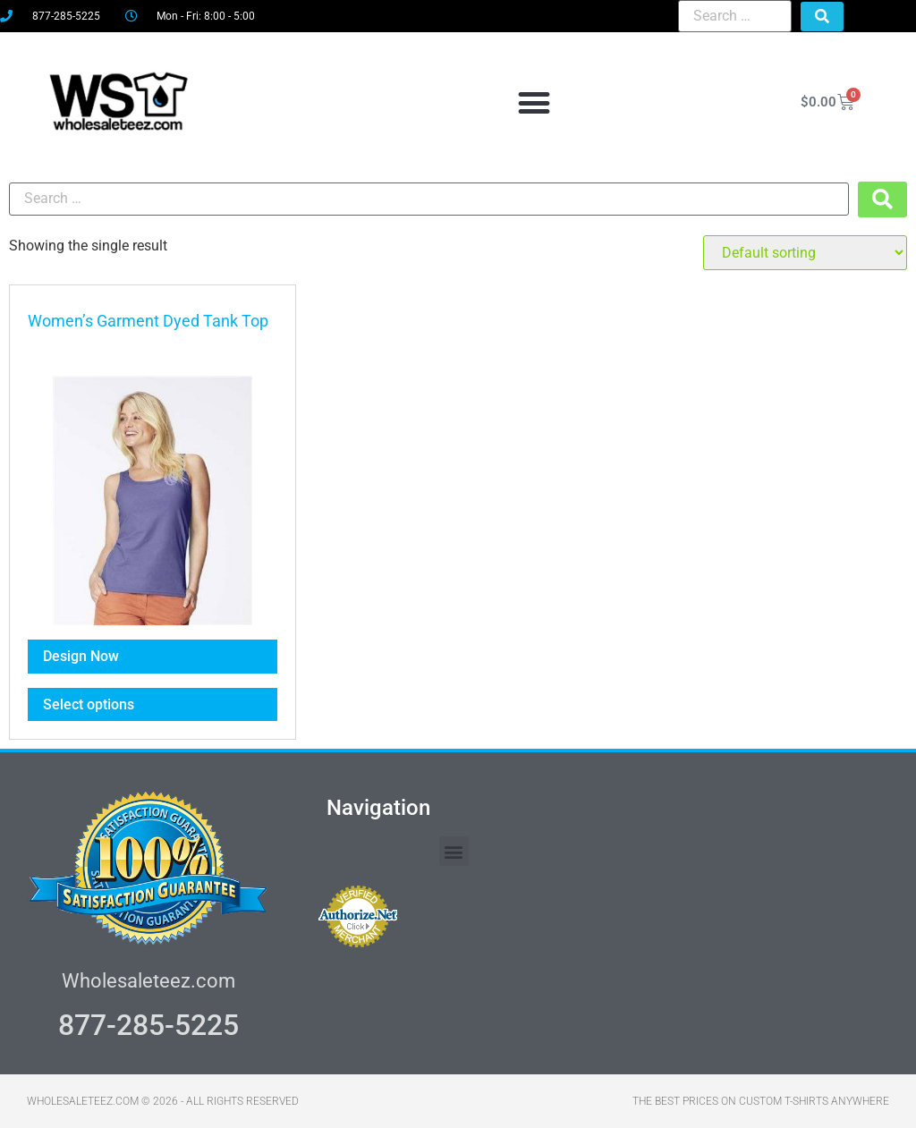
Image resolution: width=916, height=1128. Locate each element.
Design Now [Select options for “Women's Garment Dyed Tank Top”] (81, 656)
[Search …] (735, 16)
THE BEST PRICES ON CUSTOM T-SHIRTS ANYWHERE (760, 1101)
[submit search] (822, 16)
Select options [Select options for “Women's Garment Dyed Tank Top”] (88, 704)
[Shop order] (805, 252)
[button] (533, 102)
